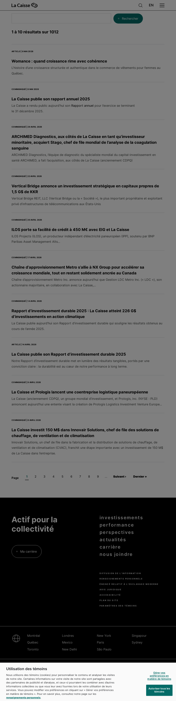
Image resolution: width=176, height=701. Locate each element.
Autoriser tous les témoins (159, 694)
